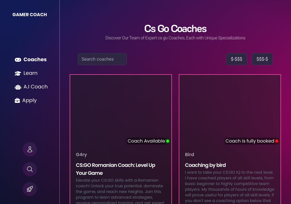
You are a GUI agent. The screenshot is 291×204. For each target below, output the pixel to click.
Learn (26, 73)
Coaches (31, 59)
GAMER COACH (30, 14)
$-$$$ (236, 59)
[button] (30, 149)
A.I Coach (31, 86)
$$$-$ (262, 59)
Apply (26, 100)
